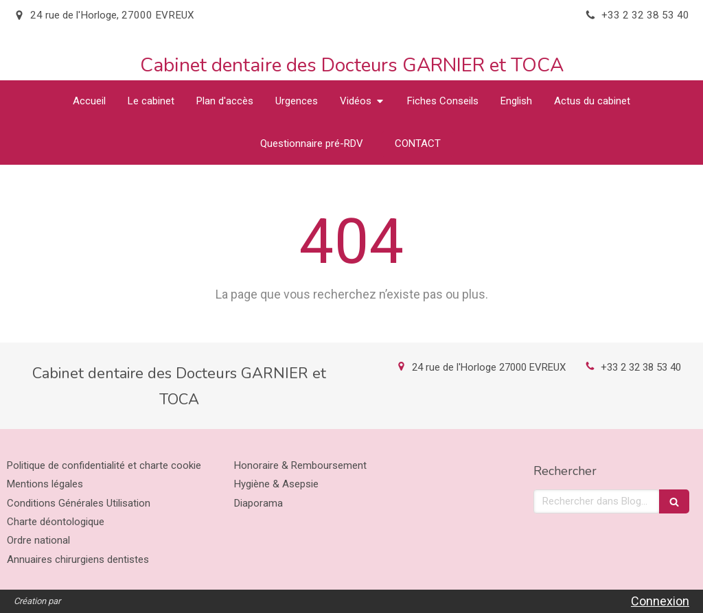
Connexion (660, 601)
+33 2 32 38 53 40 (641, 367)
